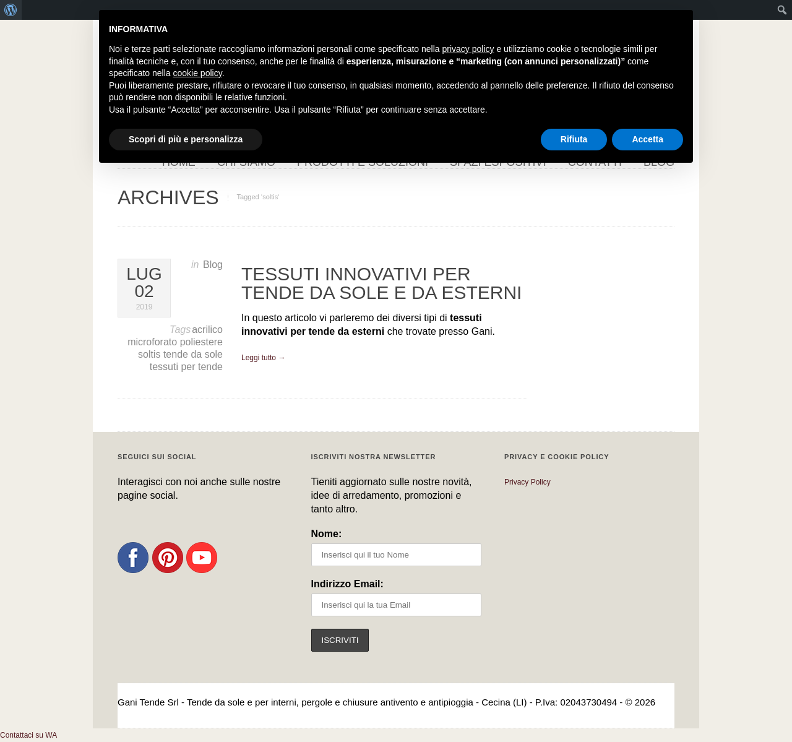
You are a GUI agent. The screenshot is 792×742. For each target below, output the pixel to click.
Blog (213, 264)
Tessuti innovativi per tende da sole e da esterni (381, 283)
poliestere (201, 342)
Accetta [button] (647, 139)
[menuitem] (11, 10)
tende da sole (193, 354)
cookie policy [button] (197, 73)
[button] (28, 735)
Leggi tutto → (263, 357)
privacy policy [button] (468, 49)
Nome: (326, 533)
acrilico (207, 329)
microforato (153, 342)
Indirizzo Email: (347, 584)
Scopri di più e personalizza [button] (186, 139)
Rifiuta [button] (574, 139)
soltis (150, 354)
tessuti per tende (186, 366)
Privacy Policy (527, 482)
